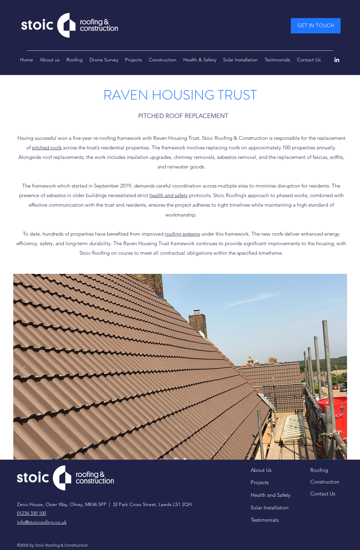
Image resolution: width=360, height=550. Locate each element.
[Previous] (23, 372)
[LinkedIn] (336, 59)
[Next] (337, 372)
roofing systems (182, 234)
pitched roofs (47, 147)
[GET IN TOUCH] (316, 25)
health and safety (169, 195)
